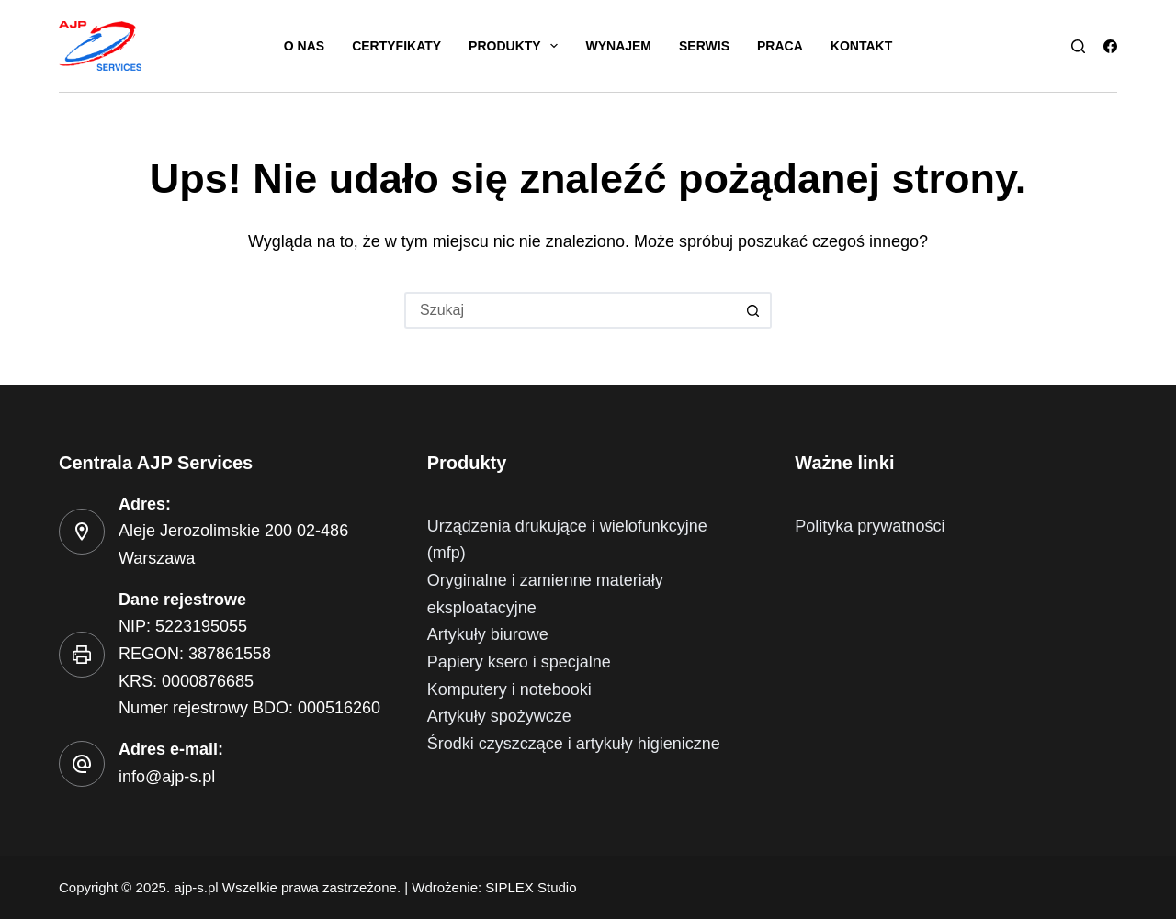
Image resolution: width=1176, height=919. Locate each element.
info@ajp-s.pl (167, 777)
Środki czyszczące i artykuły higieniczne (573, 743)
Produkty (517, 46)
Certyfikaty (396, 46)
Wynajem (618, 46)
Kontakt (861, 46)
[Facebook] (1110, 46)
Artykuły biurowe (487, 634)
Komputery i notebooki (509, 689)
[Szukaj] (1078, 46)
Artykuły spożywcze (499, 716)
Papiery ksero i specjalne (519, 662)
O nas (304, 46)
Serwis (704, 46)
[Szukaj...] (569, 310)
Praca (780, 46)
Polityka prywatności (869, 526)
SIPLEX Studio (530, 887)
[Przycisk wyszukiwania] (753, 310)
